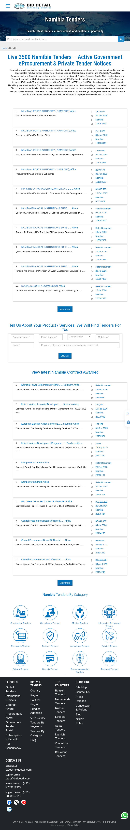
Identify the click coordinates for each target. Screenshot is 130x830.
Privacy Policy (73, 825)
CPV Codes (37, 717)
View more (65, 309)
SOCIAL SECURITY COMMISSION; (39, 286)
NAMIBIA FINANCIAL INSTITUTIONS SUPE (44, 208)
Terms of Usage (57, 825)
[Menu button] (8, 5)
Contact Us (83, 692)
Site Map (81, 687)
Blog (78, 714)
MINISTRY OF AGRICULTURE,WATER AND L (45, 188)
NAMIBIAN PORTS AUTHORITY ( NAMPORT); (45, 111)
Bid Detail (110, 821)
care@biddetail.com (18, 778)
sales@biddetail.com (19, 769)
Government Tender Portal (13, 726)
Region (34, 695)
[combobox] (79, 337)
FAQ (33, 740)
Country (35, 690)
